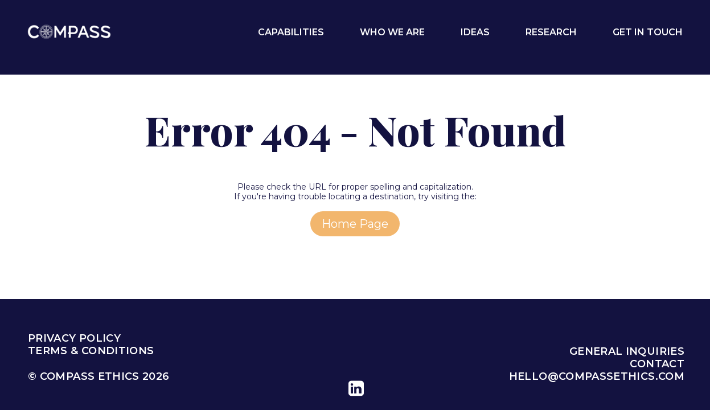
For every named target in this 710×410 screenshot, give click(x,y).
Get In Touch (648, 32)
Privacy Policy (74, 339)
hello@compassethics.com (596, 376)
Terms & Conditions (91, 351)
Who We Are (392, 32)
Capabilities (291, 32)
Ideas (475, 32)
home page (355, 224)
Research (551, 32)
